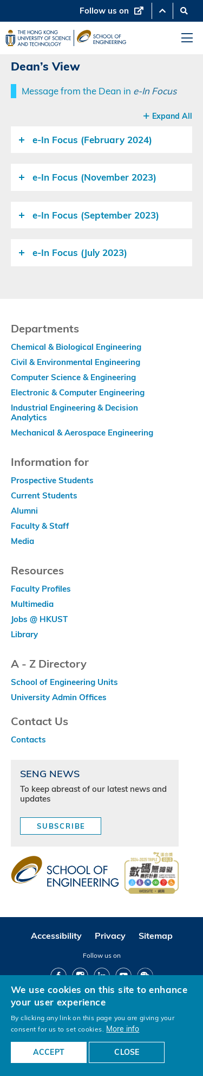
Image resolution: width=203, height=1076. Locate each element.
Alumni (24, 510)
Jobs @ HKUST (39, 619)
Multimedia (32, 604)
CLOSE (126, 1052)
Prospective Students (52, 480)
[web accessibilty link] (152, 873)
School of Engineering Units (64, 682)
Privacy (110, 935)
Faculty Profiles (41, 589)
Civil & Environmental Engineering (75, 362)
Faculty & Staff (40, 526)
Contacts (28, 739)
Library (24, 634)
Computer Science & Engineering (73, 377)
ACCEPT (48, 1052)
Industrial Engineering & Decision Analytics (74, 412)
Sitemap (156, 935)
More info (122, 1028)
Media (22, 541)
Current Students (44, 495)
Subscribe (61, 826)
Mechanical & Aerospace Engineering (82, 432)
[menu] (187, 38)
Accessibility (56, 935)
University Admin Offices (59, 697)
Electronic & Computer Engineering (78, 392)
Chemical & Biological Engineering (76, 347)
